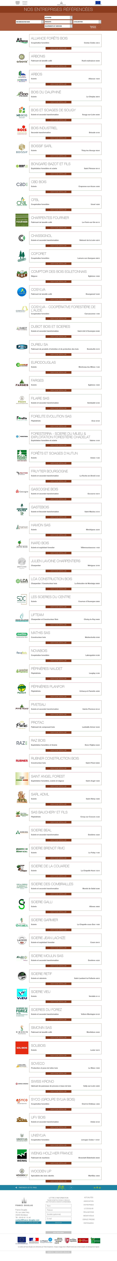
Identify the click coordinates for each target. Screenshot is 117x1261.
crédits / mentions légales (58, 1252)
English (24, 4)
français (24, 2)
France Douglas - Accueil (62, 3)
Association (89, 1201)
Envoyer (58, 1222)
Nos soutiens (58, 1232)
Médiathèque (88, 1216)
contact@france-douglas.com (27, 1220)
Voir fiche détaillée (58, 48)
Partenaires (89, 1223)
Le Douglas (88, 1208)
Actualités (88, 1197)
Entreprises (89, 1205)
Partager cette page (26, 1188)
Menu (17, 3)
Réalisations (88, 1212)
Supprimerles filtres (93, 27)
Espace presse (89, 1219)
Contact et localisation (28, 1222)
